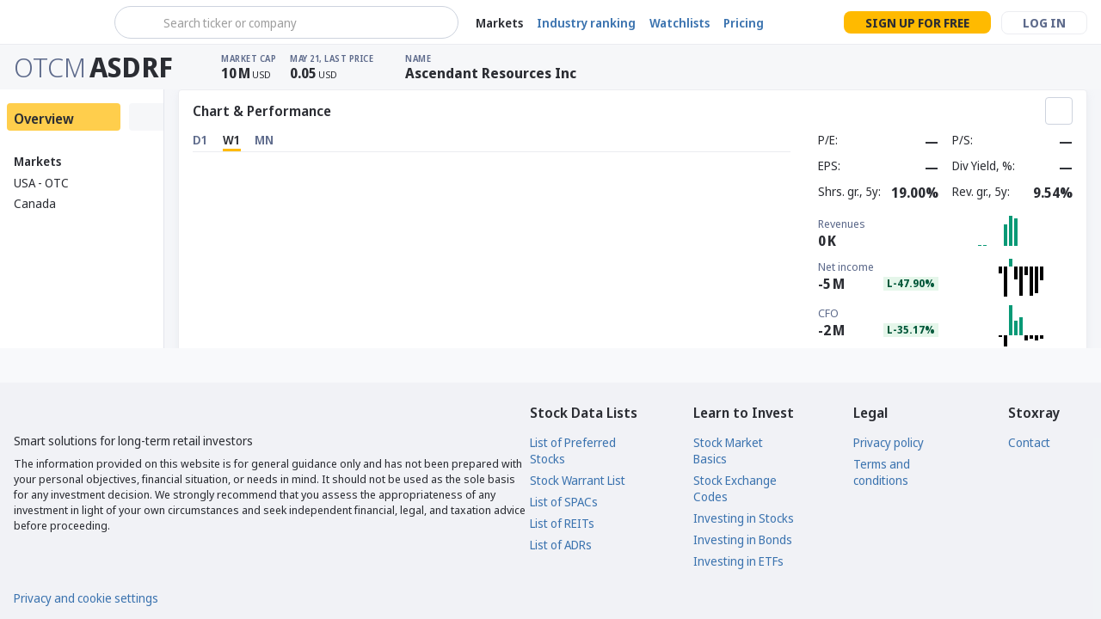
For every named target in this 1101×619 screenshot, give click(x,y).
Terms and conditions (881, 472)
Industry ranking (586, 23)
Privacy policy (888, 442)
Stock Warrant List (577, 480)
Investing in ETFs (738, 561)
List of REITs (562, 523)
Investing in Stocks (743, 518)
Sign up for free (917, 23)
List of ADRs (561, 544)
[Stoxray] (55, 22)
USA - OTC (41, 183)
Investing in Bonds (742, 539)
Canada (35, 203)
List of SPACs (564, 501)
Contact (1029, 442)
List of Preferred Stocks (573, 450)
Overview (44, 118)
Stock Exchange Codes (735, 488)
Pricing (743, 23)
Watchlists (679, 23)
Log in (1044, 23)
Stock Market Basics (728, 450)
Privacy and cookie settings (86, 598)
